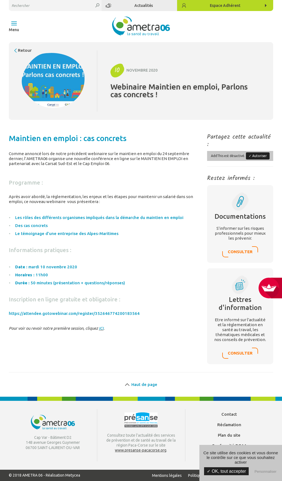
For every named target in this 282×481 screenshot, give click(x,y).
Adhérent (225, 5)
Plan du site (229, 435)
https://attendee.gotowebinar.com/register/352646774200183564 (74, 313)
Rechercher (97, 5)
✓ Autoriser (258, 156)
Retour (25, 50)
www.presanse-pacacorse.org (140, 450)
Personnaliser (265, 471)
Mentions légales (167, 475)
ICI (101, 328)
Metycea (72, 475)
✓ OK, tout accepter (226, 471)
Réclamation (229, 424)
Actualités (143, 5)
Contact (229, 414)
